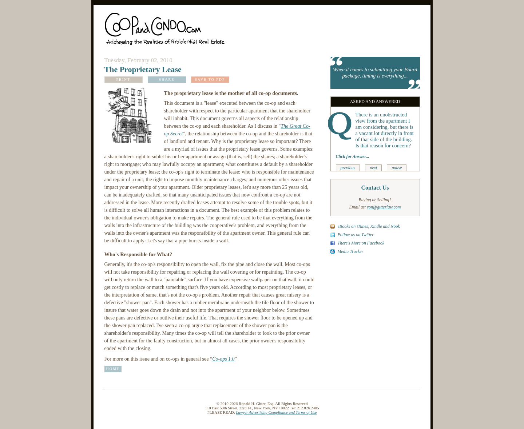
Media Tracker (351, 251)
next (373, 167)
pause (397, 167)
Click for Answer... (352, 156)
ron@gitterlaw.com (384, 207)
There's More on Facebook (361, 243)
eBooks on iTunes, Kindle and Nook (369, 226)
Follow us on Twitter (356, 234)
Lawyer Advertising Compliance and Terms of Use (276, 412)
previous (348, 167)
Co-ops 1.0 (223, 359)
